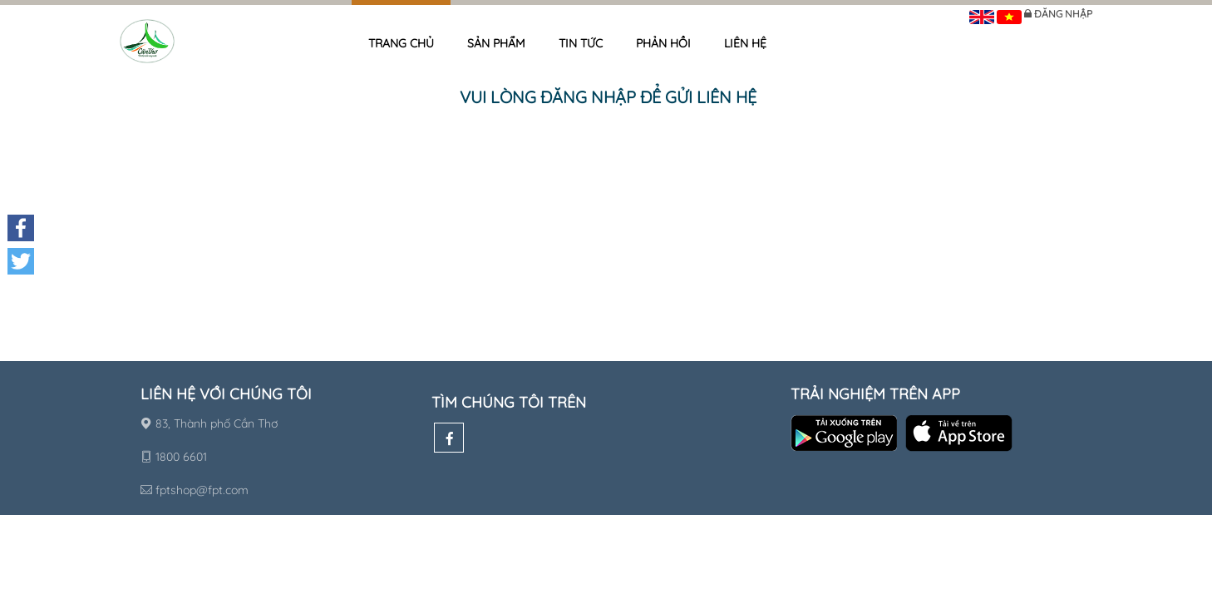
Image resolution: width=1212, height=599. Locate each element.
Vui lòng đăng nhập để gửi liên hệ (608, 97)
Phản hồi (663, 43)
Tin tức (581, 43)
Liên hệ (745, 43)
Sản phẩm (496, 43)
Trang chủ (401, 43)
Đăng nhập (1063, 13)
